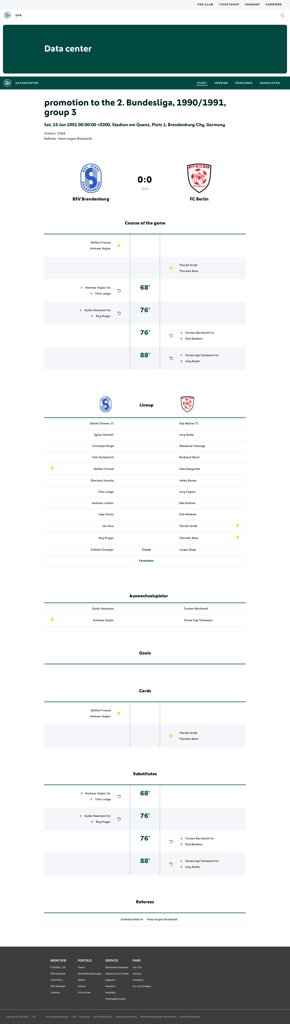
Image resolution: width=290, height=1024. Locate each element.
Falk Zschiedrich (103, 457)
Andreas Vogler (100, 248)
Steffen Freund (101, 242)
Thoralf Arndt (188, 265)
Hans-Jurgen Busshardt (75, 138)
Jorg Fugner (187, 491)
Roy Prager (103, 316)
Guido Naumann (95, 310)
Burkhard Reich (189, 457)
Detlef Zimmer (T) (102, 423)
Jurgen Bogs (187, 549)
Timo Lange (103, 293)
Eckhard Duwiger (102, 549)
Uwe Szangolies (189, 468)
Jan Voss (108, 526)
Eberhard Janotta (102, 480)
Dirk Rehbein (194, 338)
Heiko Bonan (187, 480)
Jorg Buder (192, 361)
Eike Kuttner (187, 503)
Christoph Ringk (103, 446)
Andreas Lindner (103, 503)
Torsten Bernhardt (197, 332)
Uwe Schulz (106, 514)
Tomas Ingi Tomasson (199, 355)
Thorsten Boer (188, 271)
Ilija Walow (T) (188, 423)
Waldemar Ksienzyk (192, 446)
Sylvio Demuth (104, 434)
